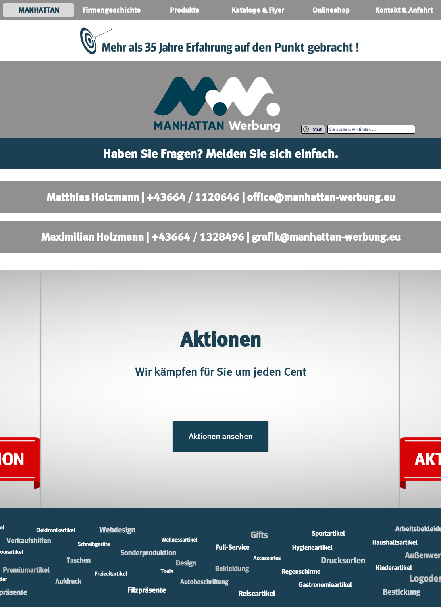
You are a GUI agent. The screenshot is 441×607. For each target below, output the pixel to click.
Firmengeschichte (112, 10)
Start (317, 129)
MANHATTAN (38, 10)
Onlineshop (330, 10)
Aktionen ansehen (220, 436)
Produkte (184, 10)
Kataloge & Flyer (257, 10)
